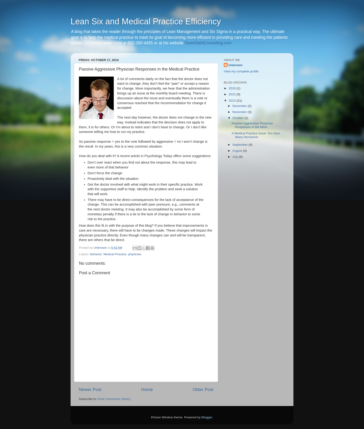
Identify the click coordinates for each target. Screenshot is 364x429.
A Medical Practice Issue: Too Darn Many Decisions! (256, 135)
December (240, 106)
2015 (233, 94)
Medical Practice (115, 254)
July (235, 156)
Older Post (203, 389)
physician (134, 254)
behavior (96, 254)
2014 (233, 100)
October (238, 118)
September (240, 144)
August (237, 150)
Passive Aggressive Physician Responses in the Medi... (252, 125)
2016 (233, 88)
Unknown (235, 65)
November (240, 112)
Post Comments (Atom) (114, 399)
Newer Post (90, 389)
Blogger (207, 417)
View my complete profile (241, 71)
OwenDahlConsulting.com (208, 43)
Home (147, 389)
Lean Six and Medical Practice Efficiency (146, 21)
